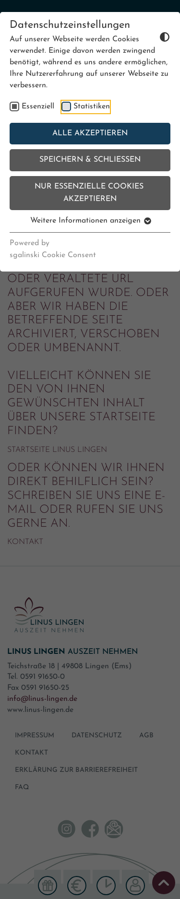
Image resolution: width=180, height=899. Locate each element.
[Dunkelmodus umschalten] (149, 37)
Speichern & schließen (90, 160)
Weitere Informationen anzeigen (90, 221)
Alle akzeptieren (90, 133)
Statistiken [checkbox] (91, 106)
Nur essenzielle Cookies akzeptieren (90, 193)
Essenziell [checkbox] (38, 106)
